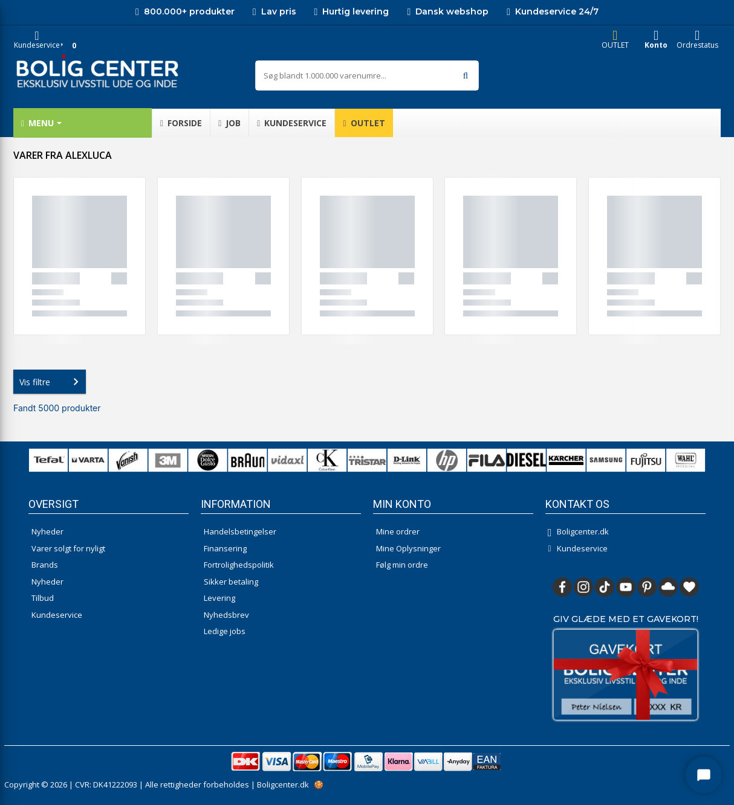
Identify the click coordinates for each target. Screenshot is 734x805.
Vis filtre (51, 381)
